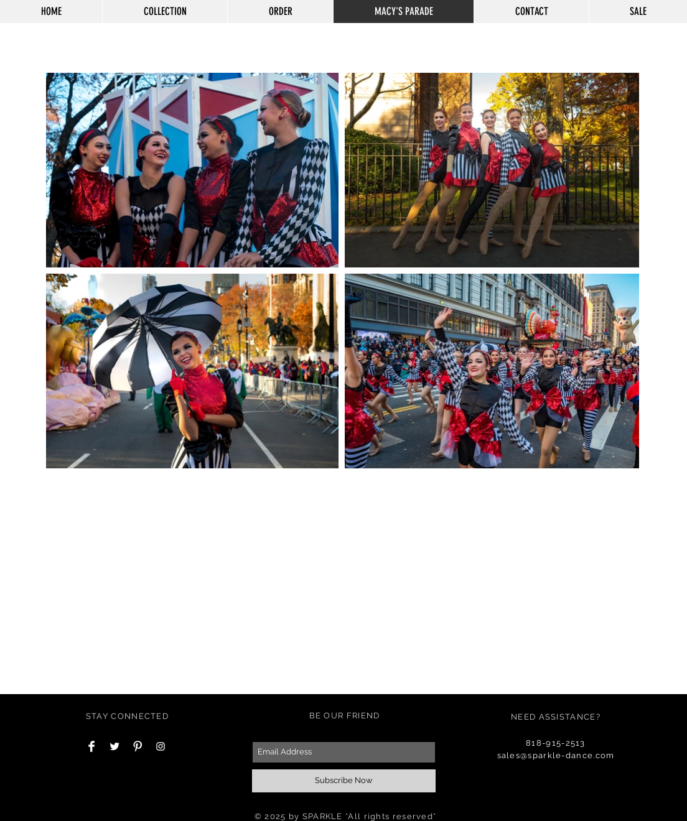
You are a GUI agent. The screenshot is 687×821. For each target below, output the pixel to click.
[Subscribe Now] (344, 780)
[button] (622, 44)
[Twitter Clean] (114, 746)
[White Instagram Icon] (160, 746)
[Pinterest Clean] (137, 746)
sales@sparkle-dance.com (556, 755)
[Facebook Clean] (91, 746)
